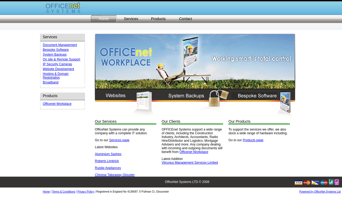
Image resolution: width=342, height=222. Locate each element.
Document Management (60, 45)
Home (104, 19)
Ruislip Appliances (108, 168)
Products (158, 19)
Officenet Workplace (57, 104)
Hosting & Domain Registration (56, 75)
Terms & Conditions (63, 191)
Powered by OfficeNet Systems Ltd (320, 191)
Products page (253, 140)
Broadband (51, 82)
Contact (185, 19)
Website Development (58, 69)
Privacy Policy (85, 191)
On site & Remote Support (61, 59)
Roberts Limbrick (107, 161)
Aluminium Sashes (108, 154)
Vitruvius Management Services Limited (190, 162)
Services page (119, 140)
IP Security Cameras (57, 64)
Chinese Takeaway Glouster (115, 175)
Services (131, 19)
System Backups (55, 54)
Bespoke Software (56, 50)
